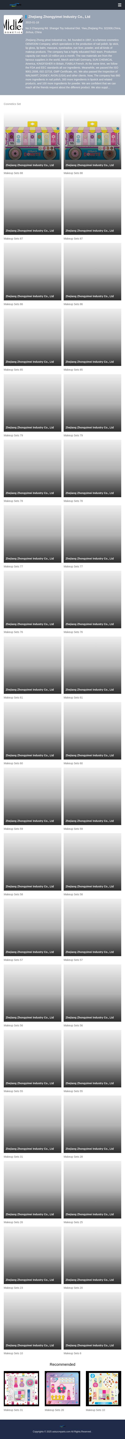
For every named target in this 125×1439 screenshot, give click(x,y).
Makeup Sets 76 (13, 632)
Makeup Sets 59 (13, 828)
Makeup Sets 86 (13, 304)
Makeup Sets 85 (13, 369)
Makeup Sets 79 (13, 435)
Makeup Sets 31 (13, 1156)
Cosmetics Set (12, 103)
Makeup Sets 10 (13, 1353)
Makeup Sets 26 (13, 1222)
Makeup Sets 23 (13, 1287)
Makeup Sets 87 (13, 238)
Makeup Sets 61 (13, 697)
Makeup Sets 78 (13, 500)
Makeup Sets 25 (73, 1222)
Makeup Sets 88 (13, 173)
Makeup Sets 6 (72, 1353)
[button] (9, 1391)
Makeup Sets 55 (13, 1091)
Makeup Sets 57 (13, 959)
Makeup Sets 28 (73, 1156)
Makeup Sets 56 (13, 1025)
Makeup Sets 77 (13, 566)
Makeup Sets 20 (73, 1287)
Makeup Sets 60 (13, 763)
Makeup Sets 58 (13, 894)
